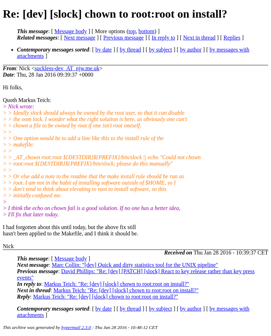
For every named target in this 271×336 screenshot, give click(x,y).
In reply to (163, 38)
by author (190, 50)
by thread (130, 50)
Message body (70, 31)
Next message (79, 38)
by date (103, 50)
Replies (231, 38)
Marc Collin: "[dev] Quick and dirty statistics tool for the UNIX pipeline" (135, 265)
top (132, 31)
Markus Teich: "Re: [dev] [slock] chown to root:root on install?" (116, 284)
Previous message (123, 38)
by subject (160, 50)
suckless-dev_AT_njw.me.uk (67, 68)
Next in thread (199, 38)
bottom (146, 31)
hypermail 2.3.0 (76, 327)
